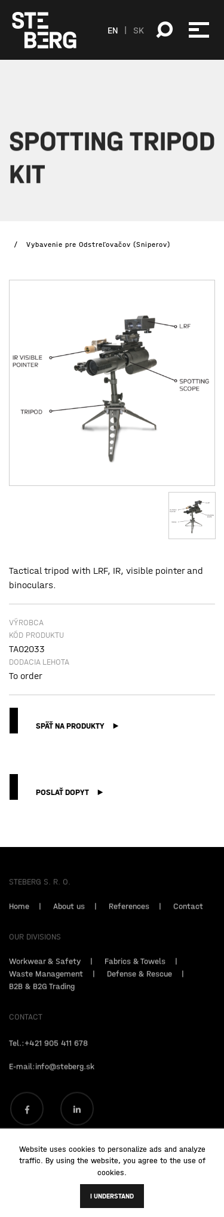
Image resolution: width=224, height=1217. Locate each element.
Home (19, 913)
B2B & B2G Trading (42, 993)
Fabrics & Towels (135, 968)
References (129, 913)
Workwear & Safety (45, 968)
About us (69, 913)
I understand (112, 1196)
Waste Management (46, 981)
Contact (188, 913)
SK (138, 30)
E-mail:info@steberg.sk (51, 1073)
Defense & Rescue (139, 981)
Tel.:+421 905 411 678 (48, 1050)
